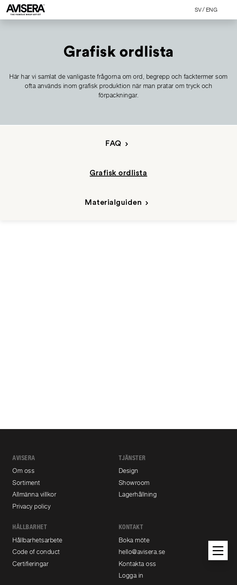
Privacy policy (31, 506)
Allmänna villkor (34, 494)
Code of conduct (36, 552)
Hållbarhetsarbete (37, 540)
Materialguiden (118, 202)
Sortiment (26, 482)
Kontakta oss (137, 564)
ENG (212, 9)
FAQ (118, 143)
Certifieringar (30, 564)
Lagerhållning (138, 494)
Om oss (23, 470)
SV (198, 9)
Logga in (131, 575)
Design (128, 470)
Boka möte (134, 540)
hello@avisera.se (142, 552)
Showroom (134, 482)
